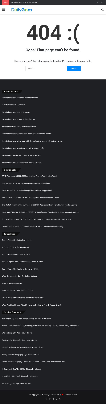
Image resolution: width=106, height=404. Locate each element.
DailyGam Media (70, 395)
